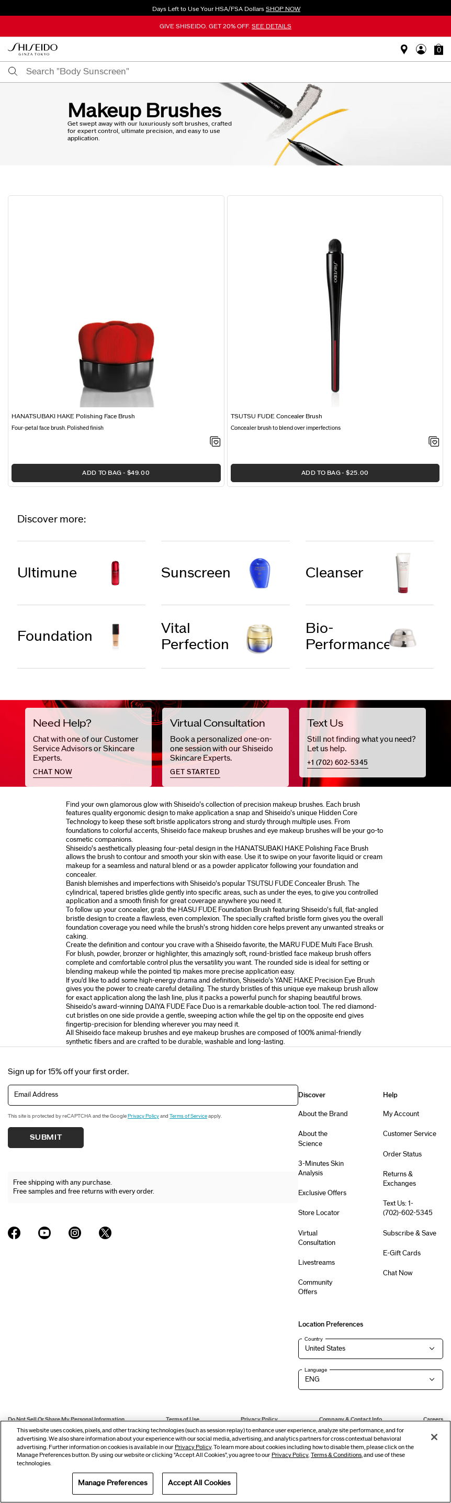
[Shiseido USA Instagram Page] (75, 1233)
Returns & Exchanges (399, 1179)
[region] (225, 1461)
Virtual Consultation (316, 1238)
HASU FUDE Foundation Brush (224, 910)
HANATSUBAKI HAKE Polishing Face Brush (301, 848)
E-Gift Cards (402, 1253)
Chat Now (398, 1273)
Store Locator (319, 1213)
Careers (433, 1419)
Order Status (402, 1154)
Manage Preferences (113, 1483)
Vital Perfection (195, 636)
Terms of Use (182, 1419)
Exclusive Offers (322, 1193)
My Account (401, 1114)
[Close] (434, 1437)
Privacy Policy (143, 1116)
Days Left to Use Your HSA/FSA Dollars (225, 9)
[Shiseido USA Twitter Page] (105, 1233)
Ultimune (47, 573)
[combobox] (234, 72)
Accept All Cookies (199, 1483)
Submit (46, 1137)
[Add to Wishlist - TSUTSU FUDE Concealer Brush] (434, 442)
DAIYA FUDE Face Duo (180, 1006)
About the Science (313, 1138)
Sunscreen (196, 573)
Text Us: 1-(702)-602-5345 (408, 1208)
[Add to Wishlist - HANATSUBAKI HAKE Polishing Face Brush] (215, 442)
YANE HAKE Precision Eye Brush (325, 980)
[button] (438, 49)
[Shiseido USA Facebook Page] (14, 1233)
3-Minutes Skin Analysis (321, 1168)
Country (314, 1339)
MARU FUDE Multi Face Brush (325, 945)
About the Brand (323, 1114)
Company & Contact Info (350, 1419)
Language (316, 1370)
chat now (52, 772)
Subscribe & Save (409, 1233)
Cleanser (335, 573)
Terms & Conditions (336, 1455)
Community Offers (315, 1287)
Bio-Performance (347, 636)
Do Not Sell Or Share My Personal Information (66, 1419)
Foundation (55, 636)
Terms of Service (188, 1116)
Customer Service (409, 1134)
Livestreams (316, 1262)
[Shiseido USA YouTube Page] (44, 1233)
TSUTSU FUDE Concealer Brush (296, 883)
